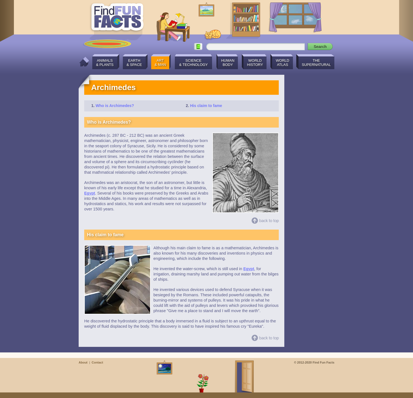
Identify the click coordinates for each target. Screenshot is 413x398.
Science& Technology (193, 62)
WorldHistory (255, 62)
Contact (97, 362)
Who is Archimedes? (115, 105)
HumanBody (228, 62)
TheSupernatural (316, 62)
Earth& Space (134, 62)
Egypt (89, 193)
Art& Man (160, 62)
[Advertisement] (312, 158)
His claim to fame (206, 105)
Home (82, 61)
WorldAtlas (282, 62)
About (83, 362)
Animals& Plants (105, 62)
